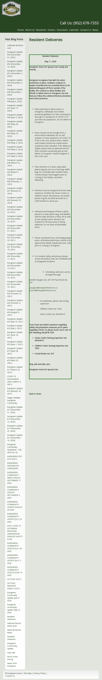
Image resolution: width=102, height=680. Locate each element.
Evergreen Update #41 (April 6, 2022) (15, 154)
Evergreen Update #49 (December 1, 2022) (15, 92)
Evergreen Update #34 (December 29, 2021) (15, 219)
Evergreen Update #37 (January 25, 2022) (15, 191)
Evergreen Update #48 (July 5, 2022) (15, 100)
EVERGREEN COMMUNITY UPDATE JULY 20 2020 (14, 547)
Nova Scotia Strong (12, 658)
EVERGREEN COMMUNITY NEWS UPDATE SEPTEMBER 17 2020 (14, 477)
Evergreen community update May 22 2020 (13, 608)
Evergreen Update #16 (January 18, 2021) (15, 391)
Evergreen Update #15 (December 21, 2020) (15, 410)
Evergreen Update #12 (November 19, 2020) (15, 438)
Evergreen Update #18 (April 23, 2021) (15, 360)
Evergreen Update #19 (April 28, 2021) (15, 351)
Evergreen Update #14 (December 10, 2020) (15, 419)
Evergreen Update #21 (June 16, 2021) (15, 335)
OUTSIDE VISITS (14, 579)
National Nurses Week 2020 (14, 624)
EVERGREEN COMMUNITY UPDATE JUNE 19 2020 (14, 571)
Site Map (27, 673)
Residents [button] (41, 29)
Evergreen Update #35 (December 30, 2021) (15, 209)
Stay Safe (11, 652)
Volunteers (62, 29)
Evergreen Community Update (12, 646)
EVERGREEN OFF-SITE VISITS (14, 457)
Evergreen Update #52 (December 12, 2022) (15, 64)
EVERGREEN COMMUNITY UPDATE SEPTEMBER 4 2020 (13, 492)
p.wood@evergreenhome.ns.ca (42, 290)
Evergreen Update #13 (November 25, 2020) (15, 428)
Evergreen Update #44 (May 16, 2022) (15, 133)
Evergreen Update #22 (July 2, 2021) (15, 327)
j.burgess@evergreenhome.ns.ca (43, 287)
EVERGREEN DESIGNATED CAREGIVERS (13, 466)
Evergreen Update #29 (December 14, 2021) (15, 265)
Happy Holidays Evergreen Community (13, 400)
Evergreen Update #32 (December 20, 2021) (15, 237)
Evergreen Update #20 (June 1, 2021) (15, 343)
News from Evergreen (12, 664)
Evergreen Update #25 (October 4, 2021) (15, 303)
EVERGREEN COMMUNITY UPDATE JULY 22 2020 (14, 518)
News (95, 29)
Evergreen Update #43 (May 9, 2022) (15, 141)
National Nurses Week (14, 631)
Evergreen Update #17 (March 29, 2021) (15, 370)
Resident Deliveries (11, 617)
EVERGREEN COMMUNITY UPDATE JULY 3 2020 (14, 559)
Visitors (51, 29)
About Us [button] (30, 29)
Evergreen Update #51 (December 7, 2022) (15, 73)
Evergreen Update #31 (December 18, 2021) (15, 247)
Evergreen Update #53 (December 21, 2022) (15, 55)
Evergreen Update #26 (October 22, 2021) (15, 293)
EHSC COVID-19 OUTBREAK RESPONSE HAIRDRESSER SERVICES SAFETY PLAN (15, 532)
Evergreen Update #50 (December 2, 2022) (15, 83)
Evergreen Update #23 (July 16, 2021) (15, 320)
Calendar (74, 29)
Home (20, 29)
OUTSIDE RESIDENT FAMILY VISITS (13, 586)
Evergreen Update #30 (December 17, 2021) (15, 256)
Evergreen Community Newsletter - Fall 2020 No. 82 (14, 448)
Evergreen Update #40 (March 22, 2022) (15, 163)
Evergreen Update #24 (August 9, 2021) (15, 312)
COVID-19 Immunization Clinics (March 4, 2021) (14, 380)
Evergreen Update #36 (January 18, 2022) (15, 200)
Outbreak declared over (15, 46)
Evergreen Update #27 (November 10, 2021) (15, 284)
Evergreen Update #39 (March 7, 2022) (15, 172)
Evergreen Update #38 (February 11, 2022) (15, 181)
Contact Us (85, 29)
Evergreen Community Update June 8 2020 (13, 596)
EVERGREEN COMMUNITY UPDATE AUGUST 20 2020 (15, 505)
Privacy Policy (39, 673)
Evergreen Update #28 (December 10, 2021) (15, 275)
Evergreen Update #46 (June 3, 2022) (15, 116)
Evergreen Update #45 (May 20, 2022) (15, 124)
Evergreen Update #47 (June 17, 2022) (15, 108)
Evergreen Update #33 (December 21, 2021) (15, 228)
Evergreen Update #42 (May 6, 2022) (15, 148)
